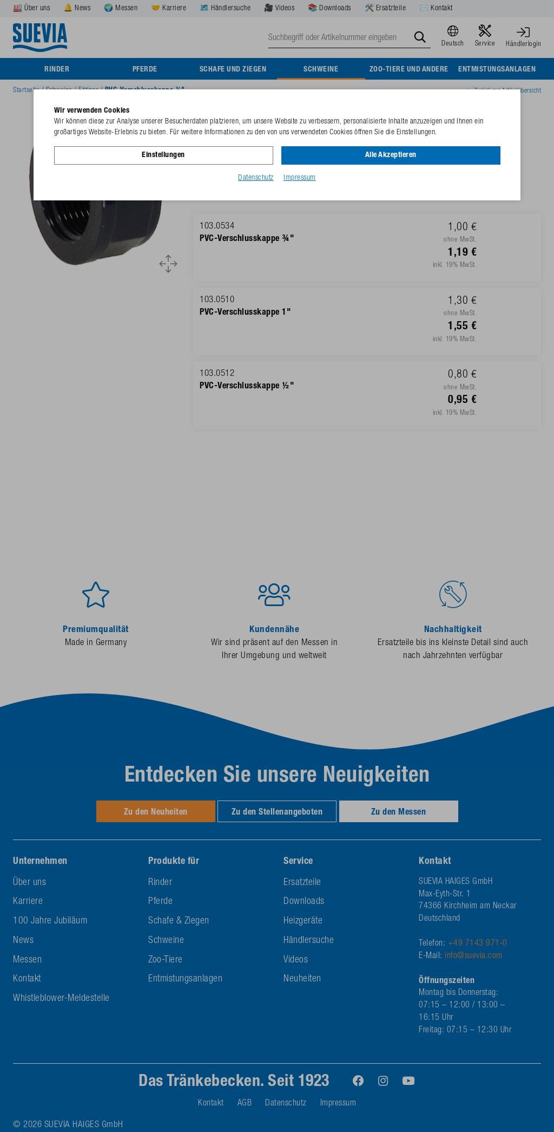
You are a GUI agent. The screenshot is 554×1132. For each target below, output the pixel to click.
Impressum (299, 178)
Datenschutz (256, 178)
